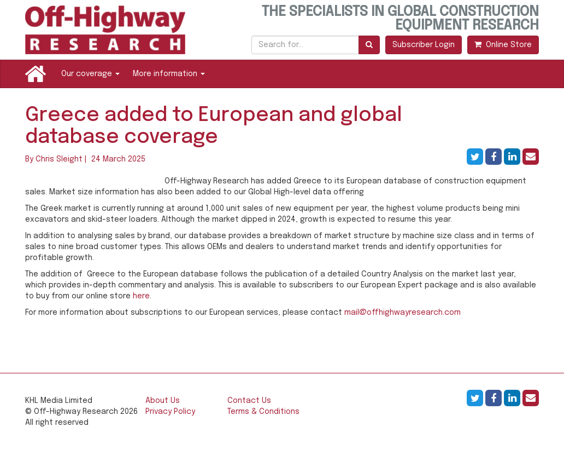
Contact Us (249, 401)
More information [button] (169, 74)
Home (35, 74)
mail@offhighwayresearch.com (402, 312)
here (141, 296)
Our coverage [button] (90, 74)
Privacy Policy (170, 412)
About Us (162, 401)
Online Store (503, 45)
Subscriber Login (423, 45)
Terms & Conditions (263, 412)
